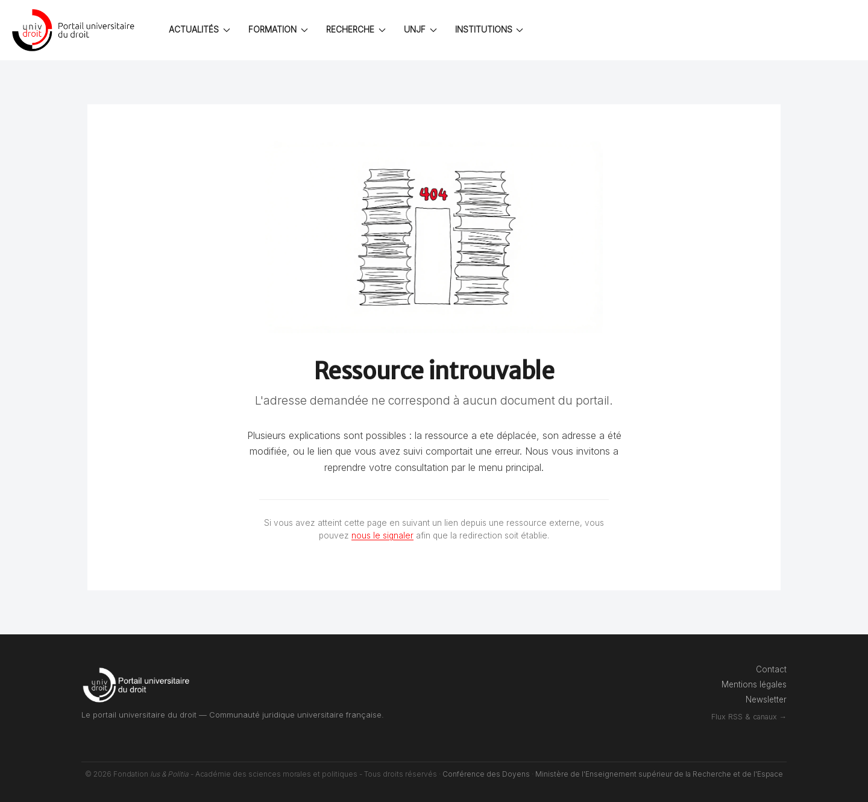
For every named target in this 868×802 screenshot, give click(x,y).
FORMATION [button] (278, 29)
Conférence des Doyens (486, 773)
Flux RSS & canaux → (749, 716)
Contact (771, 669)
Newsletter (766, 699)
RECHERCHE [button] (356, 29)
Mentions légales (754, 684)
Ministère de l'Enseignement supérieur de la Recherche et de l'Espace (659, 773)
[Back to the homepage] (75, 30)
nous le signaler (382, 535)
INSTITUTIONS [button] (489, 29)
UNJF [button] (420, 29)
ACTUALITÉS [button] (199, 29)
